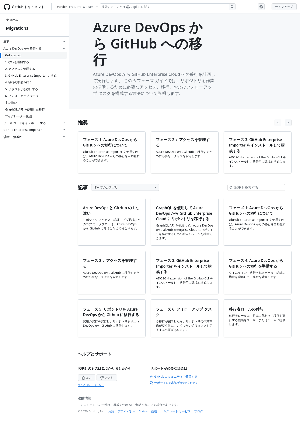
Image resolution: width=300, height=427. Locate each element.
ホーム (12, 19)
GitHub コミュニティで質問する (174, 376)
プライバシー (127, 411)
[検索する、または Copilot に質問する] (168, 6)
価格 (154, 411)
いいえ (106, 378)
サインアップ (284, 7)
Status (143, 411)
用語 (111, 411)
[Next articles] (288, 122)
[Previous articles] (278, 122)
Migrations (17, 28)
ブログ (198, 411)
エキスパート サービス (175, 411)
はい (87, 378)
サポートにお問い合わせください (174, 383)
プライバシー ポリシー (91, 385)
